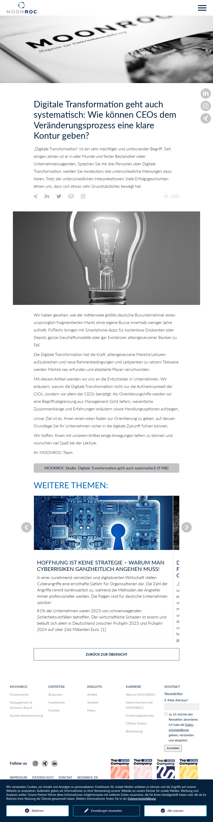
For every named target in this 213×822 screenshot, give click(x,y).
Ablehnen (38, 810)
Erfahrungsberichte (140, 715)
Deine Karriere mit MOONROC (139, 704)
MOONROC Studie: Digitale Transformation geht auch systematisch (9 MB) (106, 468)
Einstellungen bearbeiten (106, 810)
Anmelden (173, 748)
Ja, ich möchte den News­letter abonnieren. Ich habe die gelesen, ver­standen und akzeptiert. (183, 727)
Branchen (55, 694)
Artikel (92, 694)
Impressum (18, 777)
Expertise (56, 686)
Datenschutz (43, 777)
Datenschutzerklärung (142, 798)
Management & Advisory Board (21, 704)
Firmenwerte (19, 694)
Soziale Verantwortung (26, 715)
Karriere (133, 686)
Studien (92, 702)
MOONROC (19, 686)
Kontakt (172, 686)
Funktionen (56, 702)
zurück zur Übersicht (106, 655)
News (91, 710)
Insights (94, 686)
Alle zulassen (175, 810)
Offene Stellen (136, 723)
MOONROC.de (87, 777)
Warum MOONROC (141, 694)
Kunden (54, 710)
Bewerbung (134, 731)
